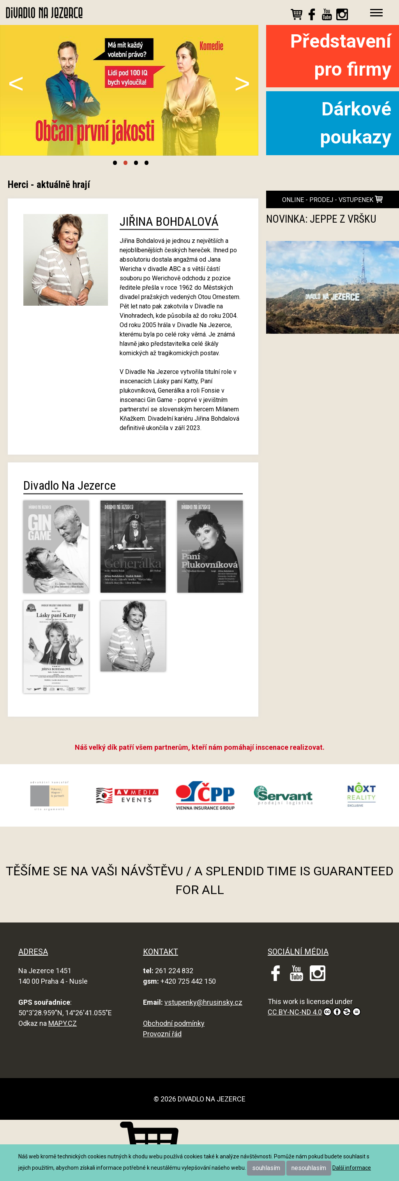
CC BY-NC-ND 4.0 (314, 1011)
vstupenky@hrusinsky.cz (203, 1002)
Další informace (351, 1168)
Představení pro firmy (340, 55)
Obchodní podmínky (174, 1023)
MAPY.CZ (62, 1023)
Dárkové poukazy (355, 123)
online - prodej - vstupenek (332, 199)
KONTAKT (160, 951)
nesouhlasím (308, 1168)
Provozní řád (162, 1034)
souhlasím (266, 1168)
